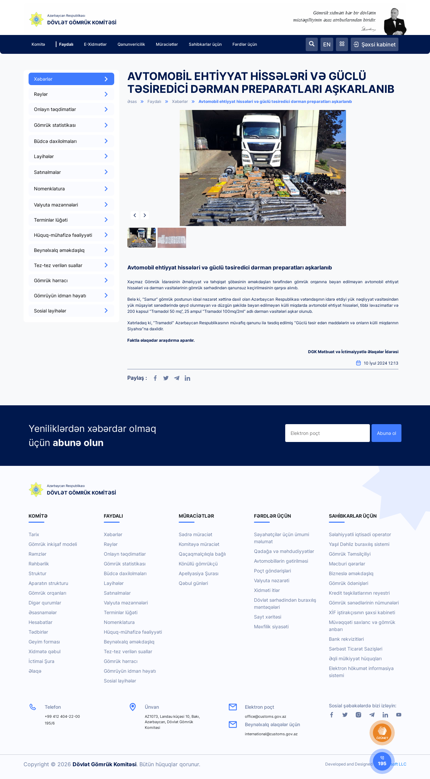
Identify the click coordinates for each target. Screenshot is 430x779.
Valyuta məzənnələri (71, 205)
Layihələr (71, 156)
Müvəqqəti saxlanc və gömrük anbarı (362, 625)
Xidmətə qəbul (44, 651)
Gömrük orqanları (47, 593)
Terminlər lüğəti (71, 220)
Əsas (132, 101)
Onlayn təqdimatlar (71, 109)
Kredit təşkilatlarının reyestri (359, 593)
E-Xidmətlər (95, 44)
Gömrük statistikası (124, 563)
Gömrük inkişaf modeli (53, 544)
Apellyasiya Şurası (198, 573)
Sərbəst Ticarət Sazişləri (355, 649)
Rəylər (71, 94)
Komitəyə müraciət (199, 544)
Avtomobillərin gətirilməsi (281, 561)
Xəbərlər (71, 79)
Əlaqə (35, 671)
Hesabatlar (40, 622)
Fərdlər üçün (244, 44)
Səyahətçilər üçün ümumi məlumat (281, 537)
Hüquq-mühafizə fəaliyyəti (71, 235)
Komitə (38, 44)
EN (327, 44)
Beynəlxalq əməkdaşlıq (71, 250)
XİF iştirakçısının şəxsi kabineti (362, 612)
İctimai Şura (41, 661)
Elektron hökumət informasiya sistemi (361, 671)
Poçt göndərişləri (272, 570)
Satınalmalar (117, 593)
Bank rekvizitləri (346, 639)
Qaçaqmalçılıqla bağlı (202, 554)
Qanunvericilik (131, 44)
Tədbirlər (38, 632)
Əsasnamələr (43, 612)
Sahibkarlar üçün (205, 44)
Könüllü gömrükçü (198, 563)
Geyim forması (44, 641)
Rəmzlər (37, 554)
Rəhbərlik (39, 563)
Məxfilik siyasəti (271, 626)
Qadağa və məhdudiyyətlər (284, 551)
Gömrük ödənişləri (348, 583)
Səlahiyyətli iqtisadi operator (360, 534)
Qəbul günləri (193, 583)
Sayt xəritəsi (267, 617)
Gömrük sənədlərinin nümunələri (364, 602)
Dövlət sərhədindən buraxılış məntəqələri (285, 603)
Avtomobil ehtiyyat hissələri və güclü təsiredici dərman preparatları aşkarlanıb (275, 101)
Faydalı (64, 44)
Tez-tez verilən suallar (71, 265)
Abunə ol (386, 433)
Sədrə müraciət (195, 534)
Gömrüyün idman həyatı (71, 295)
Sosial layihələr (71, 310)
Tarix (34, 534)
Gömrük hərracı (71, 280)
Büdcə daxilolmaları (71, 141)
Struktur (37, 573)
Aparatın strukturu (48, 583)
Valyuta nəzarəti (271, 580)
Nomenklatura (119, 622)
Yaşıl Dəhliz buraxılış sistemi (359, 544)
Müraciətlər (167, 44)
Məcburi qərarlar (347, 563)
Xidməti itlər (267, 590)
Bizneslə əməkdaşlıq (351, 573)
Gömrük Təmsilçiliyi (350, 554)
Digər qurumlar (45, 602)
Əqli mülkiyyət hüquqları (355, 658)
